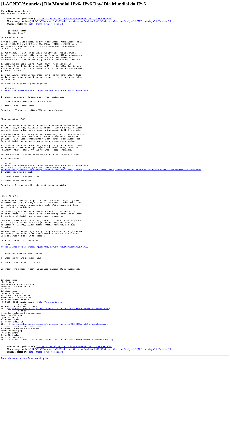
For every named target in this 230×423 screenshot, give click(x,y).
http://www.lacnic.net (50, 356)
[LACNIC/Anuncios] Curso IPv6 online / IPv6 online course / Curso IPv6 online (74, 18)
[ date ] (31, 24)
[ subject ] (49, 24)
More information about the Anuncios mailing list (24, 420)
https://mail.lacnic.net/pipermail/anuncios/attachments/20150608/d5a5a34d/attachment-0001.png (60, 401)
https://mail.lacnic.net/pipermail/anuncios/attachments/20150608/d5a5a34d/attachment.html (58, 364)
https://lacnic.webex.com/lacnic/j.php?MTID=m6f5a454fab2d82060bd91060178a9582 (44, 102)
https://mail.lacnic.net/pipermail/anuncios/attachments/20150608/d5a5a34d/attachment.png (58, 383)
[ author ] (58, 24)
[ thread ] (39, 24)
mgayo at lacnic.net (23, 11)
